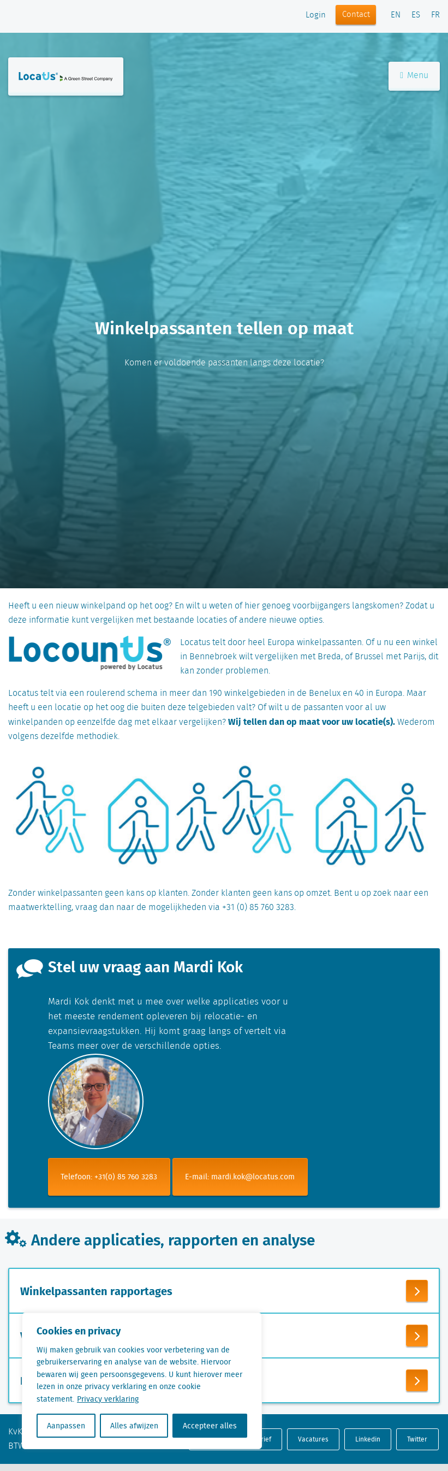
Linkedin (367, 1439)
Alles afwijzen (134, 1425)
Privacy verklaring (108, 1398)
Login (316, 15)
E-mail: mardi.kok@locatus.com (240, 1176)
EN (396, 15)
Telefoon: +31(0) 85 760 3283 (109, 1176)
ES (415, 15)
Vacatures (313, 1439)
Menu (414, 75)
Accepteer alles (210, 1425)
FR (435, 15)
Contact (356, 14)
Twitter (417, 1439)
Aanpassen (66, 1425)
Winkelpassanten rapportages (96, 1290)
